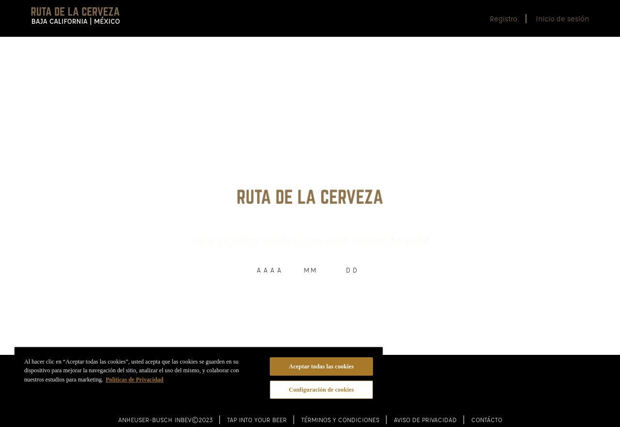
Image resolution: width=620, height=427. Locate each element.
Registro (503, 18)
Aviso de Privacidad (425, 409)
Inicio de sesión (562, 18)
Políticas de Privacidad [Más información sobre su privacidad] (134, 379)
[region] (199, 379)
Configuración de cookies (321, 389)
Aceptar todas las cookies (321, 366)
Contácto (486, 409)
